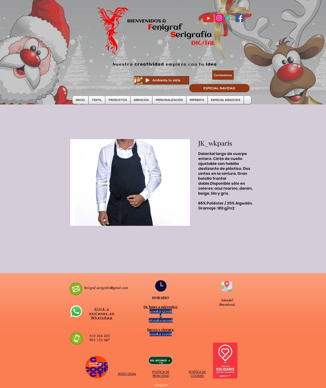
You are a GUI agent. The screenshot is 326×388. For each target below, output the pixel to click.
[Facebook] (239, 18)
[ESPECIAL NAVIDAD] (219, 88)
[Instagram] (219, 18)
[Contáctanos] (223, 75)
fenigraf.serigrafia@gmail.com (106, 288)
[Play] (147, 80)
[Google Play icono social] (229, 18)
